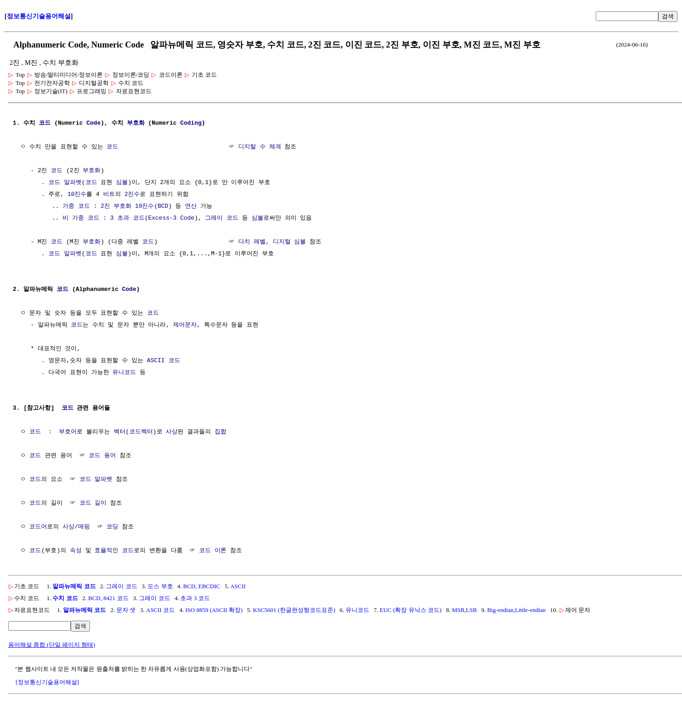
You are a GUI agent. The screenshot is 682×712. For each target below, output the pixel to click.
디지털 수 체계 (259, 147)
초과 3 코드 (195, 598)
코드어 (38, 527)
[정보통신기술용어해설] (47, 682)
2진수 (132, 194)
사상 (172, 432)
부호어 (68, 432)
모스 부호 (160, 586)
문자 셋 (126, 610)
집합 (220, 432)
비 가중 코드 (81, 218)
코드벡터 (141, 432)
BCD (162, 206)
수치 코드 (65, 598)
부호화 (136, 123)
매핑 (84, 527)
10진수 (77, 194)
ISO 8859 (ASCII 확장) (213, 610)
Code (93, 123)
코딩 (112, 527)
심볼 (122, 183)
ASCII (238, 586)
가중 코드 (76, 206)
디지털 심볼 (289, 242)
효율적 (103, 551)
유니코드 (124, 373)
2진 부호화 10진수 (127, 206)
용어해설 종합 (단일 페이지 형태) (51, 644)
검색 (668, 16)
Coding (191, 123)
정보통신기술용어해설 (39, 16)
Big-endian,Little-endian (516, 610)
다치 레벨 (252, 242)
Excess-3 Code (171, 218)
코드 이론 (212, 551)
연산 (191, 206)
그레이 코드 (221, 218)
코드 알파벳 (65, 183)
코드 (45, 123)
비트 (109, 194)
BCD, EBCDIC (201, 586)
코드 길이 (93, 503)
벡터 (120, 432)
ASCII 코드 (163, 361)
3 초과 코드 (127, 218)
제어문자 (185, 325)
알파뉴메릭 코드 (73, 586)
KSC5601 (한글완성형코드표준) (294, 610)
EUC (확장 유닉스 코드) (410, 610)
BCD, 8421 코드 (108, 598)
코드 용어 (102, 456)
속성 (76, 551)
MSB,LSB (464, 610)
